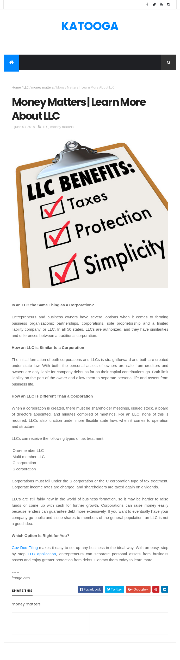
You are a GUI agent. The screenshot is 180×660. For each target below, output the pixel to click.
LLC (26, 87)
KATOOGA (90, 26)
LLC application (42, 554)
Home (16, 87)
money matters (42, 87)
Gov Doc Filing (25, 547)
